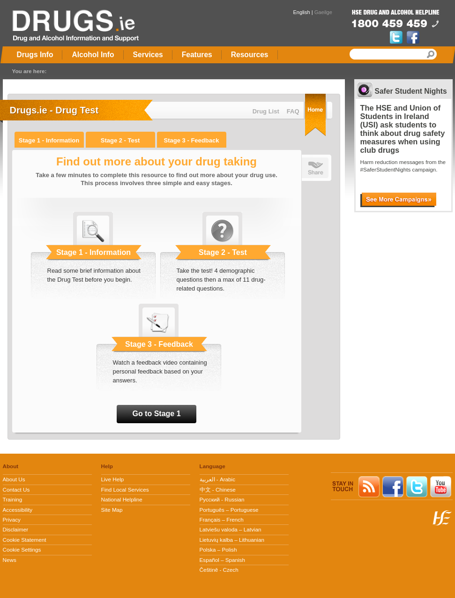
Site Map (112, 510)
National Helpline (121, 499)
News (9, 560)
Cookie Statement (24, 540)
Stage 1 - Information (49, 140)
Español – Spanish (222, 560)
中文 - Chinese (218, 489)
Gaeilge (323, 12)
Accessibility (18, 510)
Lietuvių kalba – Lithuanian (232, 540)
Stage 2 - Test (120, 140)
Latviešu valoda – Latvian (230, 529)
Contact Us (16, 489)
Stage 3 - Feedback (191, 140)
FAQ (293, 111)
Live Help (112, 479)
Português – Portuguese (229, 510)
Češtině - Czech (219, 570)
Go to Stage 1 (156, 414)
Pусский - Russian (222, 499)
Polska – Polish (218, 549)
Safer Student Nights (411, 91)
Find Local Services (125, 489)
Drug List (266, 111)
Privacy (12, 519)
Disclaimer (16, 529)
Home (315, 115)
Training (12, 499)
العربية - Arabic (218, 479)
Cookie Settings (22, 549)
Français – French (222, 519)
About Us (14, 479)
